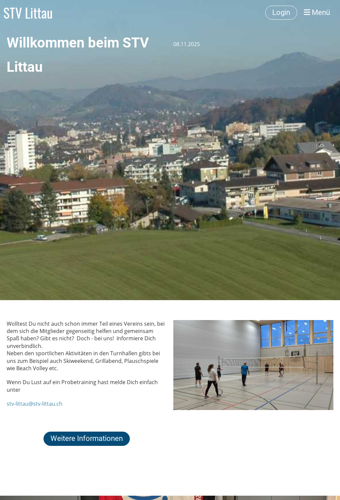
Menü (317, 12)
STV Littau (28, 12)
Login (281, 12)
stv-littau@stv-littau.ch (34, 403)
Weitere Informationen (86, 438)
